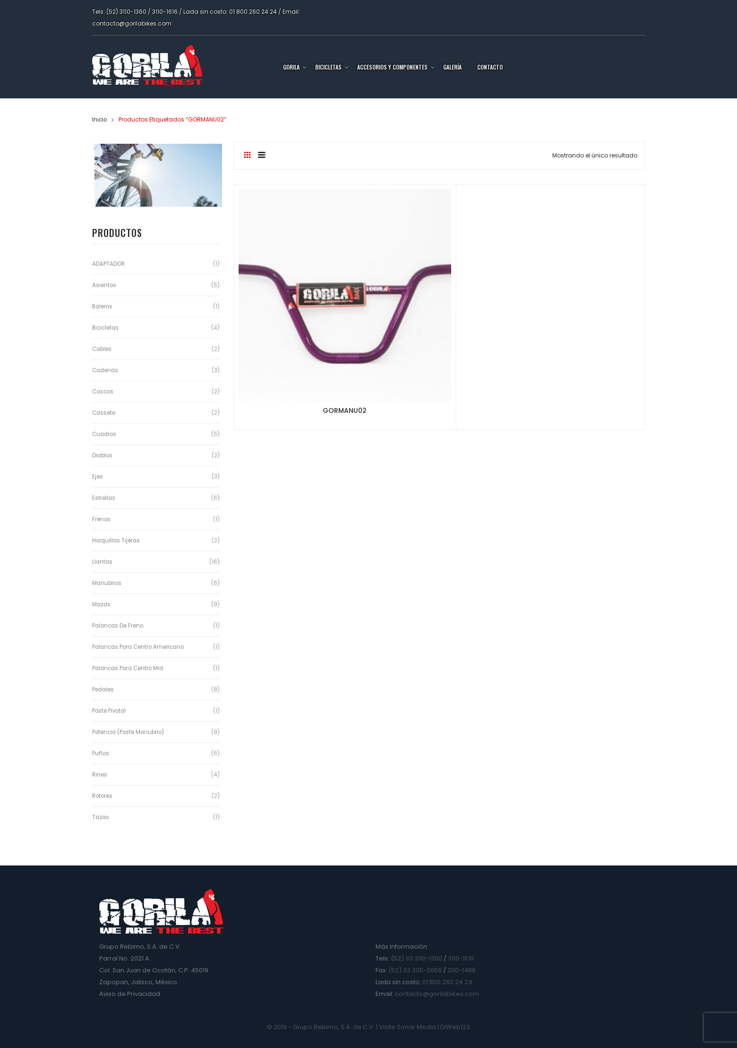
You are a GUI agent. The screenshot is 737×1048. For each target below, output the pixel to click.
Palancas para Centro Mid (129, 668)
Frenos (101, 519)
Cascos (103, 391)
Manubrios (107, 583)
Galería (452, 67)
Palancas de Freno (119, 625)
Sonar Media (416, 1026)
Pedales (103, 689)
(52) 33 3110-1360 (416, 958)
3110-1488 (461, 970)
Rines (100, 774)
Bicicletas (328, 67)
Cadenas (106, 370)
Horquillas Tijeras (117, 540)
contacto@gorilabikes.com (131, 23)
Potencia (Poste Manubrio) (129, 732)
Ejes (97, 476)
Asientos (104, 285)
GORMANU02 (302, 325)
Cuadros (105, 434)
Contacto (490, 67)
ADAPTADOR (108, 264)
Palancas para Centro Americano (140, 647)
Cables (102, 349)
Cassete (104, 413)
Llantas (102, 562)
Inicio (100, 119)
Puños (101, 753)
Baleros (103, 306)
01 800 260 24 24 (253, 12)
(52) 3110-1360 (126, 12)
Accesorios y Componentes (392, 67)
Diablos (103, 455)
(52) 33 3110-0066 (415, 970)
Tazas (101, 817)
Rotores (103, 796)
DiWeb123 (455, 1026)
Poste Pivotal (110, 711)
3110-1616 (165, 12)
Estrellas (104, 498)
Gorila (291, 67)
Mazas (101, 604)
